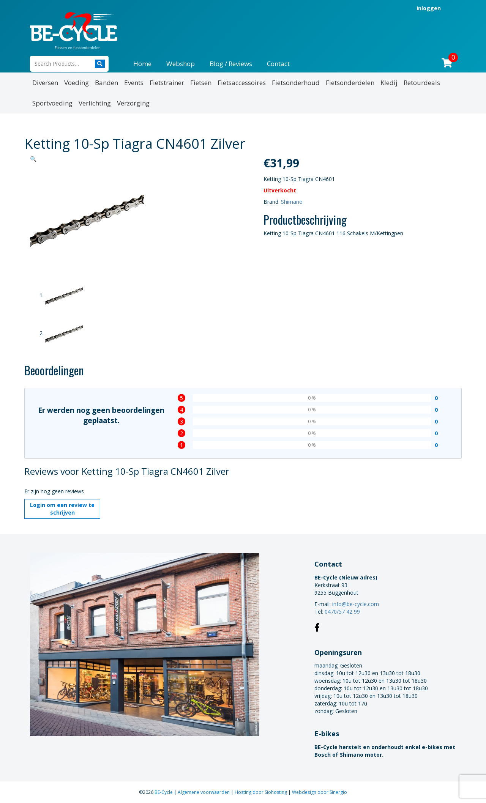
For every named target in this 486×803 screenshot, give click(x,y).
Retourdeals (422, 82)
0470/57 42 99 (342, 611)
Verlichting (95, 103)
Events (134, 82)
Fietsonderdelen (350, 82)
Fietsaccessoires (242, 82)
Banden (106, 82)
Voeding (76, 82)
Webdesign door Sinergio (319, 792)
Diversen (45, 82)
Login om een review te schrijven (62, 508)
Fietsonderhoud (296, 82)
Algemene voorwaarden (204, 792)
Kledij (389, 82)
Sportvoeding (52, 103)
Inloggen (429, 8)
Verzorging (133, 103)
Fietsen (200, 82)
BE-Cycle (164, 792)
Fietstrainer (167, 82)
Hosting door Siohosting (261, 792)
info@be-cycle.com (355, 604)
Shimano (292, 201)
